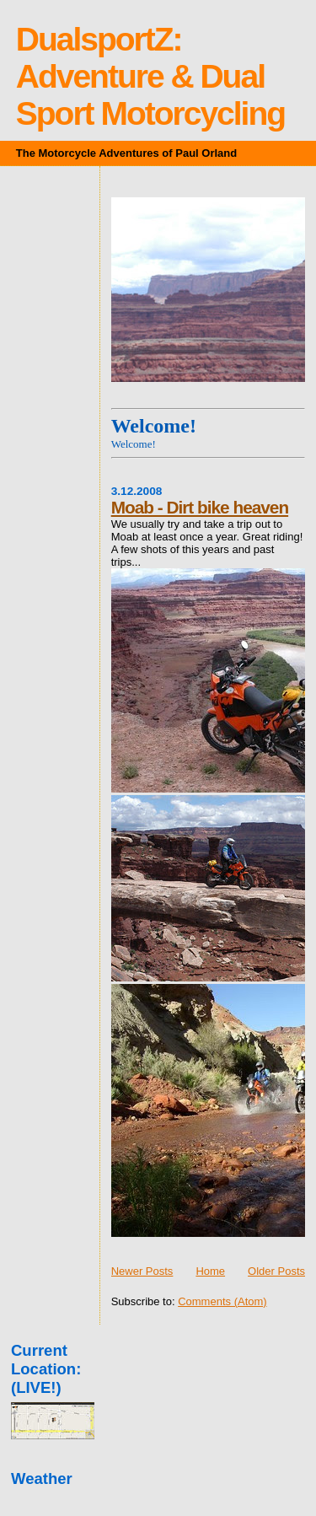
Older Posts (276, 1271)
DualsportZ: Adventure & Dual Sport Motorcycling (150, 76)
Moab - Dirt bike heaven (199, 507)
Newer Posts (142, 1271)
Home (210, 1271)
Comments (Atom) (222, 1301)
